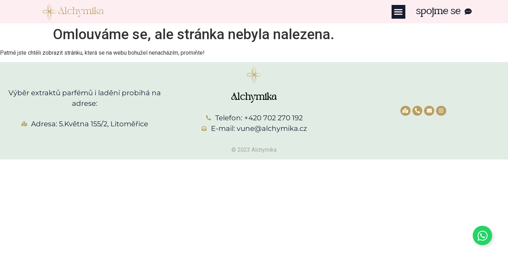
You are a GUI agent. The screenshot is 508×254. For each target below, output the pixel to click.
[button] (398, 12)
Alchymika (81, 11)
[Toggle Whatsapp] (482, 235)
